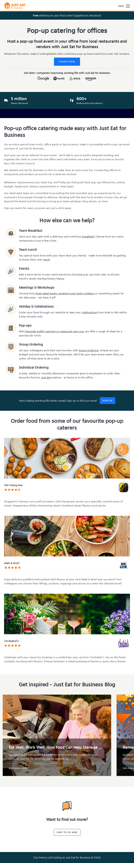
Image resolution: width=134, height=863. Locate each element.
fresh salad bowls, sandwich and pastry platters (64, 293)
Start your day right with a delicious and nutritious (50, 236)
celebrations (89, 312)
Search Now (67, 61)
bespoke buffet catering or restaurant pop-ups (55, 331)
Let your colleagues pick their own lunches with (49, 350)
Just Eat (46, 377)
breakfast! (88, 236)
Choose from (27, 293)
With (22, 331)
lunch (46, 259)
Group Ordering (89, 350)
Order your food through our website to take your (50, 312)
